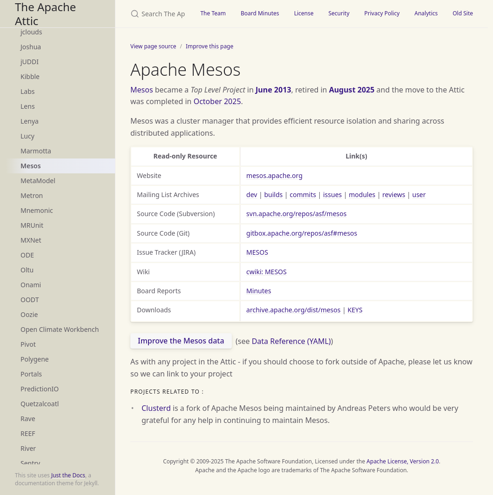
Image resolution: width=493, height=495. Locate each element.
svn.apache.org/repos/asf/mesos (296, 213)
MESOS (257, 252)
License (304, 13)
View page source (153, 46)
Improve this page (209, 46)
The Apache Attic (45, 13)
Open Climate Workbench (59, 329)
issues (332, 194)
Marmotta (35, 150)
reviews (393, 194)
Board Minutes (260, 13)
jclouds (31, 31)
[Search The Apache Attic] (154, 13)
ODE (27, 255)
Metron (31, 195)
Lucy (27, 136)
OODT (29, 299)
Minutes (258, 290)
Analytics (426, 13)
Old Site (462, 13)
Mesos (30, 165)
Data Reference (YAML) (291, 341)
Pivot (28, 344)
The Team (213, 13)
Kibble (30, 76)
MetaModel (37, 180)
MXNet (30, 240)
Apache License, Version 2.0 (402, 461)
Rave (27, 418)
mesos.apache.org (274, 175)
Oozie (29, 314)
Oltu (27, 269)
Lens (27, 106)
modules (362, 194)
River (28, 448)
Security (338, 13)
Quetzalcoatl (39, 403)
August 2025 (352, 90)
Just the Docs (68, 475)
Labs (27, 91)
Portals (31, 374)
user (418, 194)
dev (251, 194)
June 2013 (273, 90)
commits (303, 194)
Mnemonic (36, 210)
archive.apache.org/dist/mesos (293, 309)
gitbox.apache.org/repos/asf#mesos (301, 233)
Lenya (29, 121)
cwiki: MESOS (266, 271)
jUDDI (29, 61)
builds (273, 194)
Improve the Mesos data (181, 341)
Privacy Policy (382, 13)
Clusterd (156, 408)
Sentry (30, 463)
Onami (30, 284)
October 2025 (217, 101)
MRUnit (31, 225)
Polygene (34, 359)
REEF (27, 433)
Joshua (30, 46)
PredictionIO (39, 388)
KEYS (355, 309)
